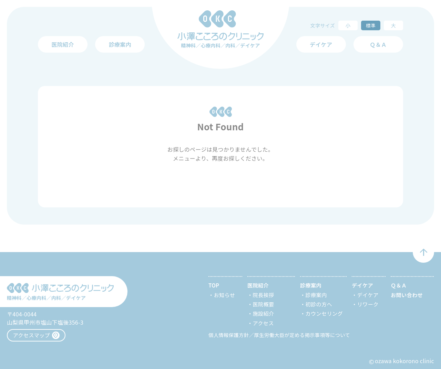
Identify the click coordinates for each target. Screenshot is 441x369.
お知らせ (224, 295)
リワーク (368, 304)
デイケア (368, 295)
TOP (213, 285)
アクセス (263, 323)
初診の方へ (319, 304)
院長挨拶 (263, 295)
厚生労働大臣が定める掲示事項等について (302, 334)
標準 (371, 25)
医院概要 (263, 304)
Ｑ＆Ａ (378, 44)
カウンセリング (324, 313)
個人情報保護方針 (228, 334)
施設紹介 (263, 313)
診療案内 (316, 295)
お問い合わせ (407, 295)
